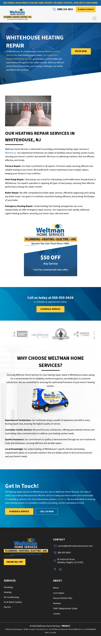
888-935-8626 (62, 297)
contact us (61, 499)
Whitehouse (10, 152)
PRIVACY (66, 626)
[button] (94, 18)
